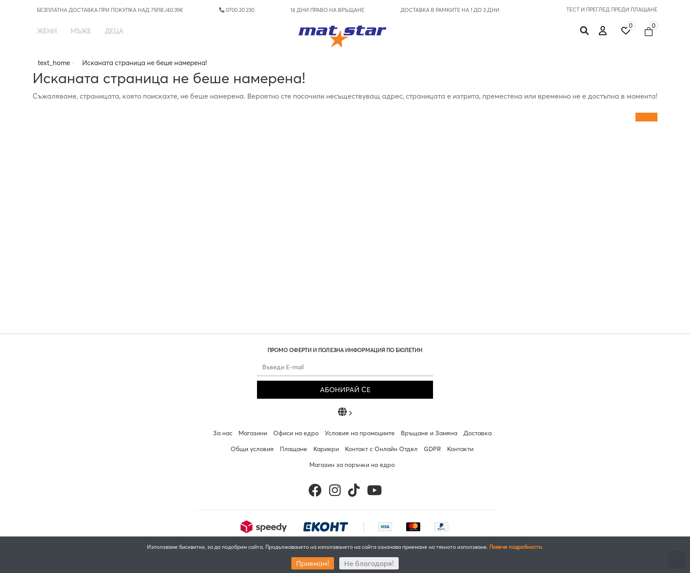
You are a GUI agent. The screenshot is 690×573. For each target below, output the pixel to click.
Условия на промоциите (360, 433)
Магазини (253, 433)
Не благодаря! (369, 563)
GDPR (432, 449)
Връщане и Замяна (429, 433)
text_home (54, 63)
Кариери (326, 449)
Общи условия (252, 449)
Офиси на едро (296, 433)
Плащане (293, 449)
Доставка (477, 433)
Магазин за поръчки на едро (352, 465)
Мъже (80, 31)
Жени (47, 31)
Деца (114, 31)
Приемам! (312, 563)
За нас (222, 433)
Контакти (460, 449)
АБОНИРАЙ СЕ (345, 389)
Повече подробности (515, 547)
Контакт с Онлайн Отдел (381, 449)
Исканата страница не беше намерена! (144, 63)
